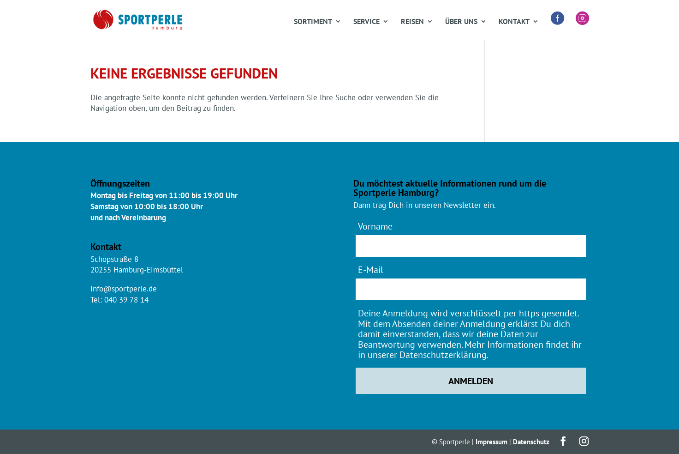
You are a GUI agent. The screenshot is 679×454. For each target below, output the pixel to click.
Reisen (412, 22)
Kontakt (514, 22)
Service (366, 22)
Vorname (375, 226)
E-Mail (370, 269)
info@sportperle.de (123, 289)
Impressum (491, 441)
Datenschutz (531, 441)
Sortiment (313, 22)
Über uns (461, 22)
